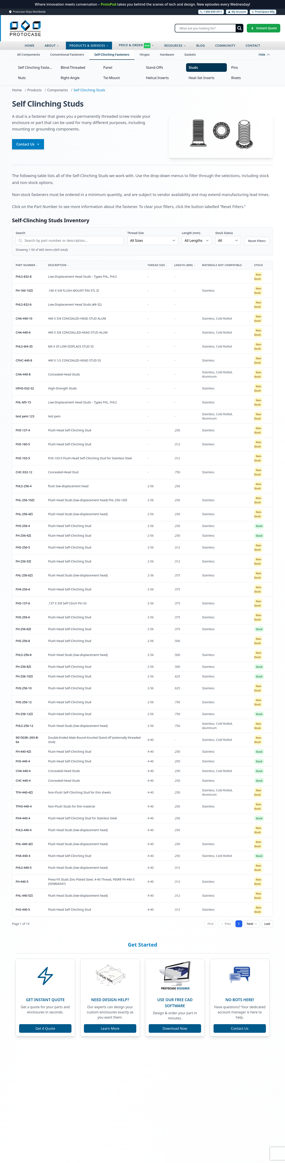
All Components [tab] (28, 54)
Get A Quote (45, 1028)
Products (34, 90)
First (211, 924)
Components (57, 90)
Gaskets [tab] (190, 54)
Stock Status (224, 233)
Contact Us (28, 144)
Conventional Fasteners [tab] (67, 54)
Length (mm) (191, 233)
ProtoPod (109, 4)
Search (20, 233)
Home (17, 90)
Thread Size (135, 233)
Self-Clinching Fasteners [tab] (111, 54)
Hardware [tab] (167, 54)
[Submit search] (239, 28)
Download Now (175, 1028)
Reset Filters (257, 241)
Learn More (110, 1028)
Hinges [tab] (145, 54)
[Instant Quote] (263, 28)
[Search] (209, 28)
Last (267, 924)
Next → (252, 924)
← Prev (226, 924)
